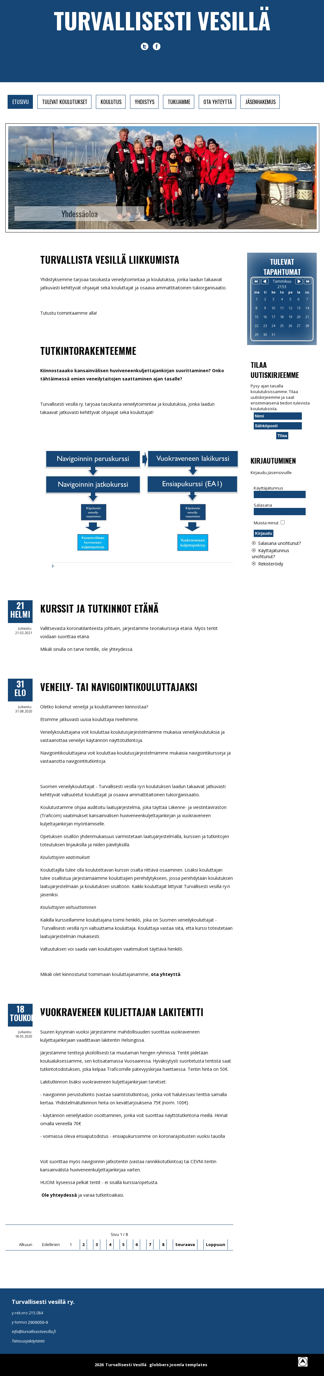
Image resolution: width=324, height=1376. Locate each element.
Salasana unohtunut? (279, 543)
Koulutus (111, 102)
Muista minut (266, 523)
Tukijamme (179, 102)
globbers (159, 1364)
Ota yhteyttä (217, 102)
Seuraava (185, 1244)
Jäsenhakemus (260, 102)
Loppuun (215, 1244)
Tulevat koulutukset (64, 102)
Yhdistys (144, 102)
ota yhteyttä (165, 974)
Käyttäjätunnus (268, 488)
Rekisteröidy (270, 564)
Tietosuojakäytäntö (28, 1341)
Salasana (263, 505)
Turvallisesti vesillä (162, 20)
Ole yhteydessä (58, 1195)
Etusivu (20, 102)
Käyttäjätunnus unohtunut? (270, 553)
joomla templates (188, 1364)
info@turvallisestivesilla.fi (34, 1331)
